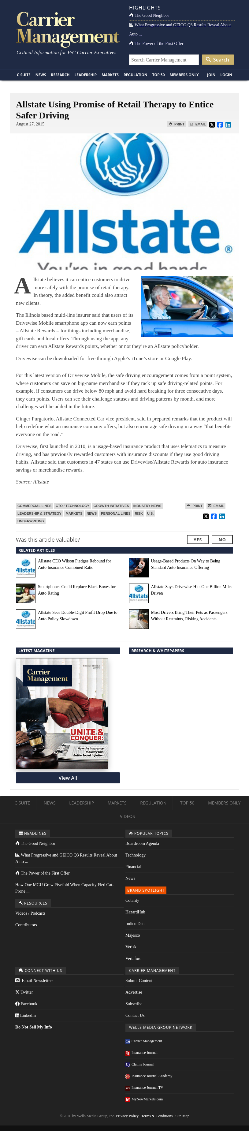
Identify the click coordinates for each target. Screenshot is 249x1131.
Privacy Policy (127, 1116)
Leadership (86, 74)
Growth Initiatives (111, 506)
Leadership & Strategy (39, 513)
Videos (127, 816)
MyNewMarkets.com (144, 1099)
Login (226, 74)
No (222, 540)
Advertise (133, 992)
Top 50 (158, 74)
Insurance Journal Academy (148, 1076)
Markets (110, 74)
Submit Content (138, 980)
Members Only (184, 74)
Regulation (135, 74)
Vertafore (133, 958)
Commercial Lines (34, 506)
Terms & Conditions (157, 1116)
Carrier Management (143, 1041)
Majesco (132, 935)
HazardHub (135, 912)
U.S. (150, 513)
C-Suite (24, 74)
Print (176, 124)
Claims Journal (139, 1064)
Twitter (24, 992)
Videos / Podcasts (30, 913)
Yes (198, 540)
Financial (133, 866)
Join (211, 74)
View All (68, 778)
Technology (135, 855)
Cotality (132, 900)
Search (217, 59)
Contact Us (135, 1015)
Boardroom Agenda (142, 843)
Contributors (26, 925)
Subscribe (133, 1004)
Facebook (26, 1004)
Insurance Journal (141, 1053)
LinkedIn (25, 1015)
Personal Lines (115, 513)
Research (60, 74)
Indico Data (135, 923)
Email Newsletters (34, 980)
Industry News (147, 506)
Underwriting (30, 521)
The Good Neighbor (149, 15)
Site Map (182, 1116)
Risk (139, 513)
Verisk (130, 947)
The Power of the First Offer (156, 43)
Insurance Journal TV (144, 1087)
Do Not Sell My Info (33, 1027)
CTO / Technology (72, 506)
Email (198, 124)
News (40, 74)
